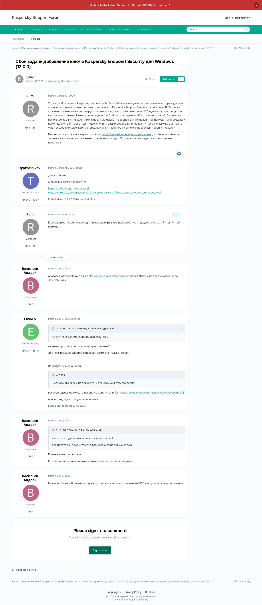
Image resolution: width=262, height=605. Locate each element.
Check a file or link (118, 29)
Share (150, 79)
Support (69, 29)
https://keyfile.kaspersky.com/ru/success (126, 134)
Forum (19, 31)
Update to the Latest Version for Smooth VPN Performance (128, 5)
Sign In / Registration (237, 17)
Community (35, 29)
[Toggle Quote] (53, 328)
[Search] (205, 29)
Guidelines (18, 38)
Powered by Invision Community (131, 599)
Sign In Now (100, 550)
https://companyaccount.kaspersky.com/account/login (152, 392)
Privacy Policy (133, 592)
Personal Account (91, 29)
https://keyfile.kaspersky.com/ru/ (108, 275)
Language (114, 592)
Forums (35, 38)
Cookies (150, 592)
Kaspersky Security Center (64, 81)
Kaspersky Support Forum (36, 17)
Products (53, 29)
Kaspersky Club (144, 29)
